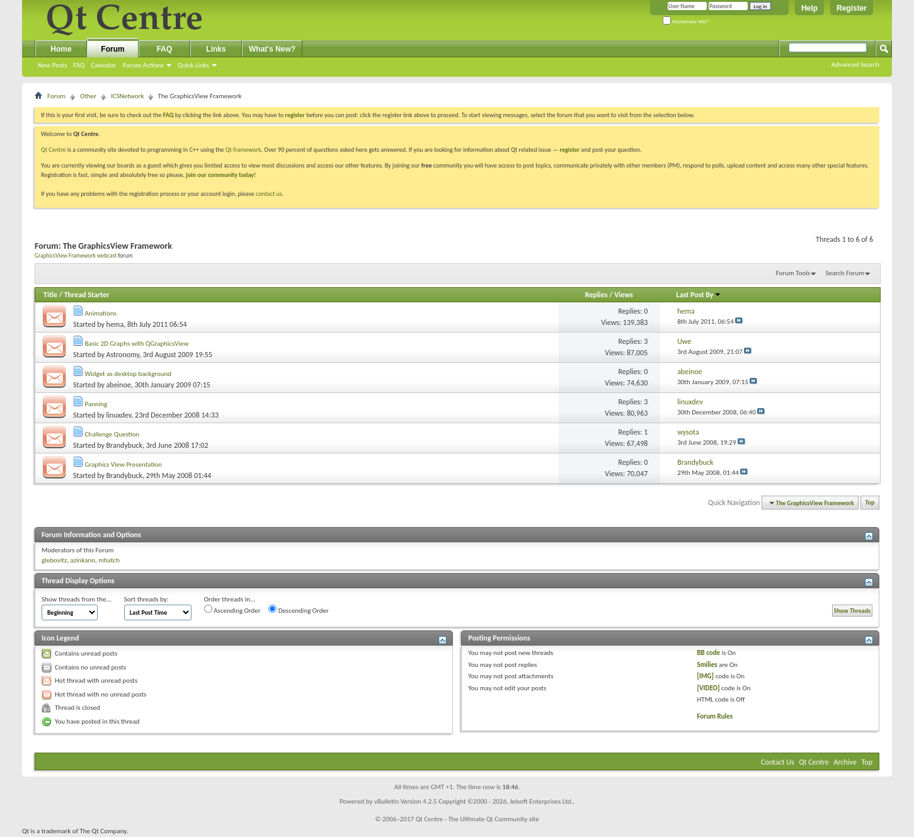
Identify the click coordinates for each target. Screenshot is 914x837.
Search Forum (845, 273)
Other (88, 96)
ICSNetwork (127, 96)
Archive (845, 762)
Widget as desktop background (128, 374)
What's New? (272, 49)
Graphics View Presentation (124, 464)
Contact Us (777, 762)
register (570, 149)
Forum (112, 49)
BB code (708, 653)
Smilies (707, 665)
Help (809, 8)
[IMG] (705, 676)
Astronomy (122, 354)
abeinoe (118, 384)
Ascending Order (232, 610)
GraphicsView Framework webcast (76, 255)
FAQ (78, 65)
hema (115, 324)
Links (216, 49)
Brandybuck (124, 445)
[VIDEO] (708, 688)
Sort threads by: (146, 599)
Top (870, 503)
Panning (96, 404)
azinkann (82, 560)
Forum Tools (793, 273)
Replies (596, 294)
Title (50, 294)
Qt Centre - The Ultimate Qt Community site (477, 819)
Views (623, 294)
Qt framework (243, 149)
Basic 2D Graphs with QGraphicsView (137, 343)
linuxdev (119, 415)
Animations (101, 313)
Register (852, 8)
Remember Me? (686, 22)
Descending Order (298, 610)
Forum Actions (143, 65)
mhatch (109, 560)
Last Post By (699, 294)
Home (60, 49)
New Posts (52, 65)
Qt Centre (53, 149)
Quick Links (193, 65)
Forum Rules (715, 716)
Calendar (103, 65)
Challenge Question (112, 434)
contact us (269, 194)
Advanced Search (855, 64)
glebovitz (54, 560)
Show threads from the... (76, 599)
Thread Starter (87, 294)
